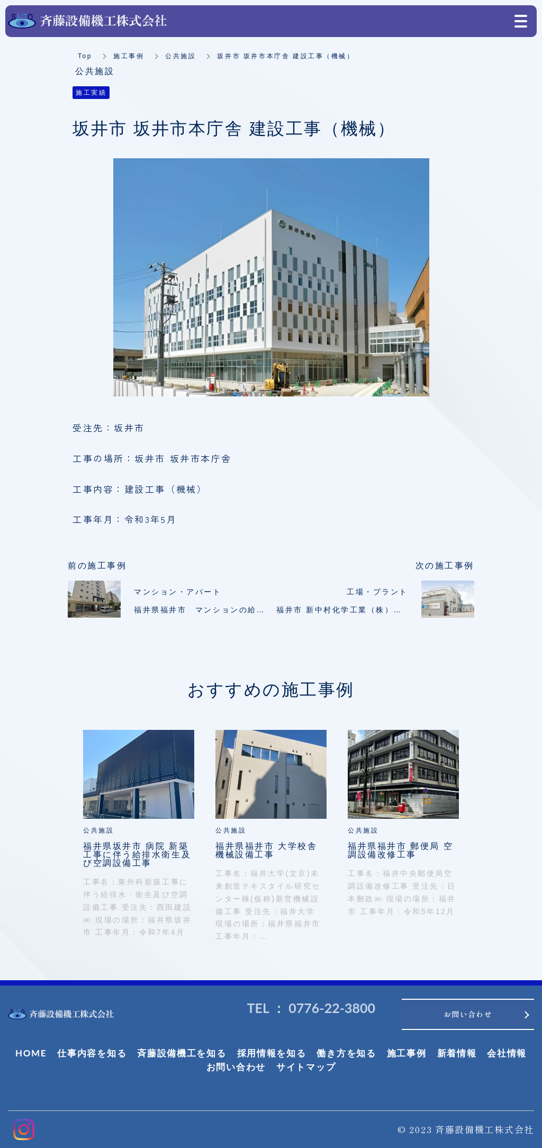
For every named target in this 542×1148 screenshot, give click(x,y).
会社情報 (507, 1053)
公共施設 (180, 56)
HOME (31, 1053)
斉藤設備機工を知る (181, 1053)
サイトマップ (306, 1066)
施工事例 (128, 56)
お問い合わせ (236, 1066)
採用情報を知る (271, 1053)
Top (85, 56)
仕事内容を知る (92, 1053)
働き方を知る (346, 1053)
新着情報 (457, 1053)
